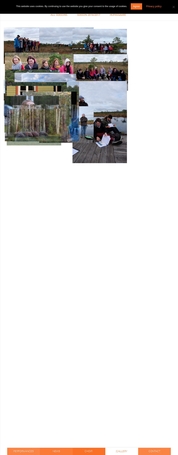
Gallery (121, 451)
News (56, 451)
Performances (23, 451)
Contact (154, 451)
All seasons (59, 14)
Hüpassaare (118, 14)
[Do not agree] (173, 7)
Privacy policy (154, 6)
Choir (89, 451)
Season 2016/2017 (88, 14)
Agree (136, 6)
